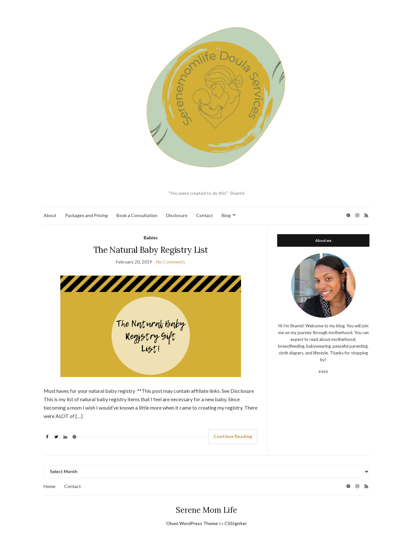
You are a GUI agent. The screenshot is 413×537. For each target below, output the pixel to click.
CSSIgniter (236, 523)
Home (49, 486)
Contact (204, 215)
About (50, 215)
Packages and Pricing (86, 215)
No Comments (170, 261)
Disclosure (176, 215)
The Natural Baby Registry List (150, 249)
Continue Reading (233, 436)
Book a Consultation (136, 215)
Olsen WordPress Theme (192, 523)
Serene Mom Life (206, 510)
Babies (151, 237)
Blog (226, 215)
